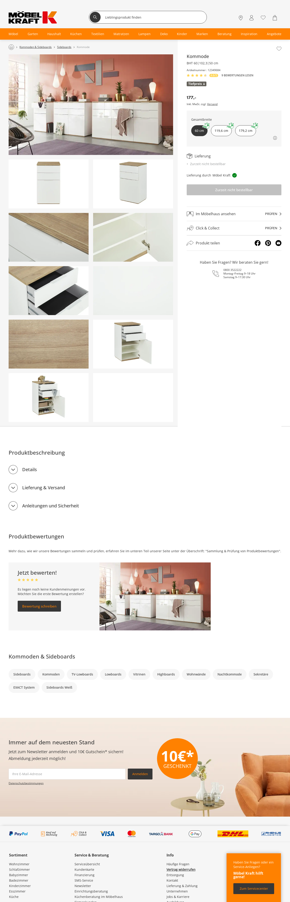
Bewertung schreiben (39, 606)
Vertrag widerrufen (181, 869)
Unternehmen (177, 891)
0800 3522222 (232, 270)
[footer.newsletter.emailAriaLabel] (67, 774)
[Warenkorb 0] (275, 17)
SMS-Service (84, 880)
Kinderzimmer (20, 886)
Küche (14, 897)
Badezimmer (18, 880)
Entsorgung (175, 875)
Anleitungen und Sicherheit (50, 506)
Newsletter (83, 886)
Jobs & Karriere (178, 897)
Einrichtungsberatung (91, 891)
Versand (212, 104)
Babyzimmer (18, 875)
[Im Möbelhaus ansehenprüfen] (234, 214)
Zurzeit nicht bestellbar (234, 190)
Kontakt (172, 880)
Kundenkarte (84, 869)
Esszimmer (17, 891)
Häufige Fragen (178, 864)
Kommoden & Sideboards (42, 656)
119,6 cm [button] (223, 129)
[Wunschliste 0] (263, 17)
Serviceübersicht (87, 864)
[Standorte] (241, 17)
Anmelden (140, 774)
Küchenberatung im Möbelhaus (99, 897)
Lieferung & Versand (43, 488)
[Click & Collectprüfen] (234, 228)
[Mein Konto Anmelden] (251, 17)
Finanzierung (84, 875)
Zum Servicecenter (254, 888)
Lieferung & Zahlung (182, 886)
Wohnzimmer (19, 864)
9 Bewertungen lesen (237, 75)
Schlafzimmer (19, 869)
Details (29, 469)
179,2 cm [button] (247, 129)
